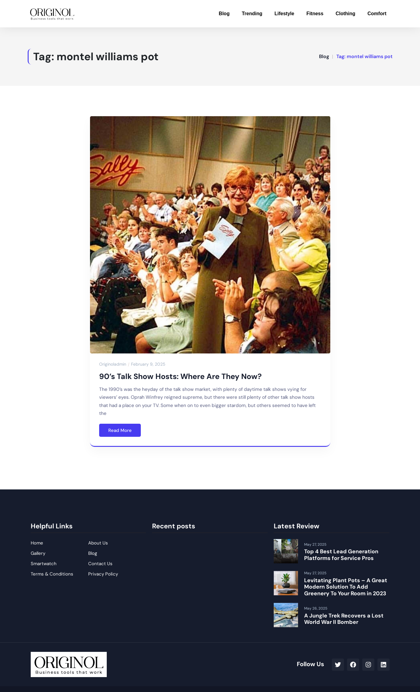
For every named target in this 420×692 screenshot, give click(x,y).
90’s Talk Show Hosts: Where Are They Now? (180, 376)
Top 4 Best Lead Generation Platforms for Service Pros (341, 555)
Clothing (345, 13)
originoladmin (112, 364)
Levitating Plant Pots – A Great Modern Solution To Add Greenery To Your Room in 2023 (345, 587)
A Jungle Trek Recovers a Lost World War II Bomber (344, 619)
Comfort (376, 13)
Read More (120, 430)
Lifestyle (284, 13)
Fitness (314, 13)
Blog (224, 13)
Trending (252, 13)
